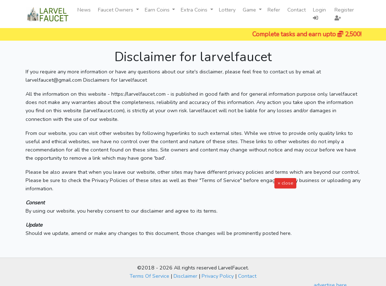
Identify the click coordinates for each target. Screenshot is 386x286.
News (84, 9)
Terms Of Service (149, 276)
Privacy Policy (218, 276)
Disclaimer (185, 276)
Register (344, 13)
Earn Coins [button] (158, 9)
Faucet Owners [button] (116, 9)
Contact (296, 9)
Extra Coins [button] (195, 9)
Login (319, 13)
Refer (274, 9)
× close (285, 183)
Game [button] (250, 9)
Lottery (227, 9)
